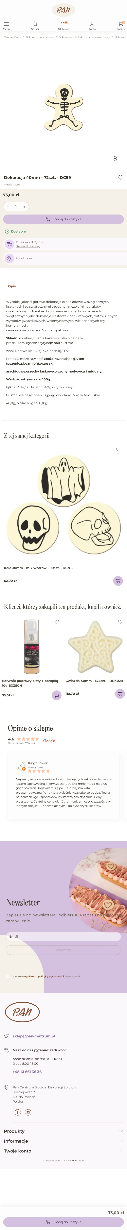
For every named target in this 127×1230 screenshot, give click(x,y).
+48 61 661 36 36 (27, 1072)
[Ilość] (16, 207)
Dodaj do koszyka (63, 219)
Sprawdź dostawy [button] (28, 246)
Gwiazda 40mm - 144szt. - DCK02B (94, 681)
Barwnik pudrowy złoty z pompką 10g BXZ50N (30, 683)
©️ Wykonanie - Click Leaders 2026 (64, 1160)
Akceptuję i (45, 976)
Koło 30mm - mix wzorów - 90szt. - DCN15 (38, 568)
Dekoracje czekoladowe (40, 37)
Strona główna (12, 37)
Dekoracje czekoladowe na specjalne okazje (84, 37)
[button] (35, 24)
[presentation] (36, 966)
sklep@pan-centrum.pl (34, 1036)
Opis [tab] (12, 286)
